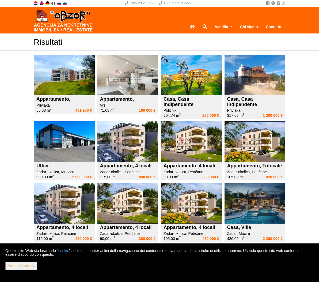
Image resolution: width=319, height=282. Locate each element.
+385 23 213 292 (140, 3)
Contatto (273, 27)
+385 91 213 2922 (175, 3)
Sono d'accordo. (21, 266)
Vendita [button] (223, 27)
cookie (63, 251)
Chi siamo (249, 27)
